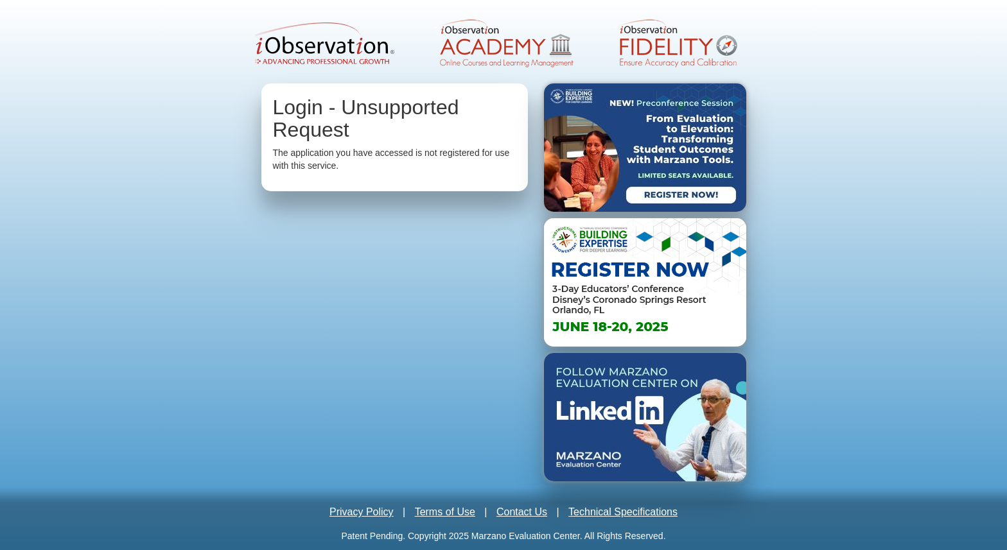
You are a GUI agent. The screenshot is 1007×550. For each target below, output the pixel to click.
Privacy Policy (361, 511)
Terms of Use (445, 511)
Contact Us (521, 511)
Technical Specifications (623, 511)
